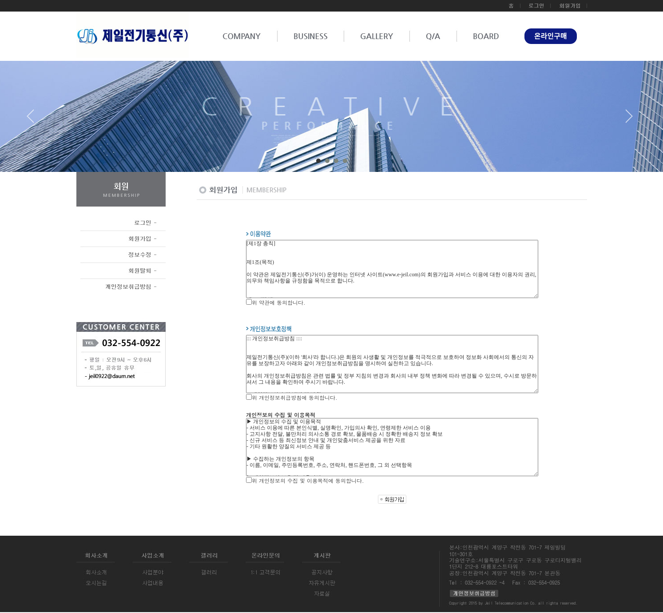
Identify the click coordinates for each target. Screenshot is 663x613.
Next (629, 119)
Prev (34, 119)
